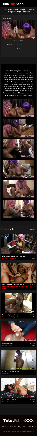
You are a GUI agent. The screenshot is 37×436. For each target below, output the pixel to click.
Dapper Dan (15, 258)
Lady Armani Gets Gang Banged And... (14, 284)
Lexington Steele (16, 317)
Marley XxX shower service (10, 371)
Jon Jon (14, 402)
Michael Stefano (23, 286)
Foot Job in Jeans (7, 343)
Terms (5, 426)
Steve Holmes (14, 286)
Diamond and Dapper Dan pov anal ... (13, 256)
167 (18, 48)
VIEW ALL (32, 229)
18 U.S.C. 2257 (12, 426)
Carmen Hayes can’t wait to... (11, 315)
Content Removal (12, 427)
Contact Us (29, 426)
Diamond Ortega (16, 45)
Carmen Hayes (6, 317)
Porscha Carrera (6, 402)
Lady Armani (5, 286)
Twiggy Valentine (26, 45)
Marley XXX (5, 373)
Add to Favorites (29, 18)
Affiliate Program (21, 426)
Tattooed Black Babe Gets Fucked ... (13, 400)
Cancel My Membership (23, 427)
